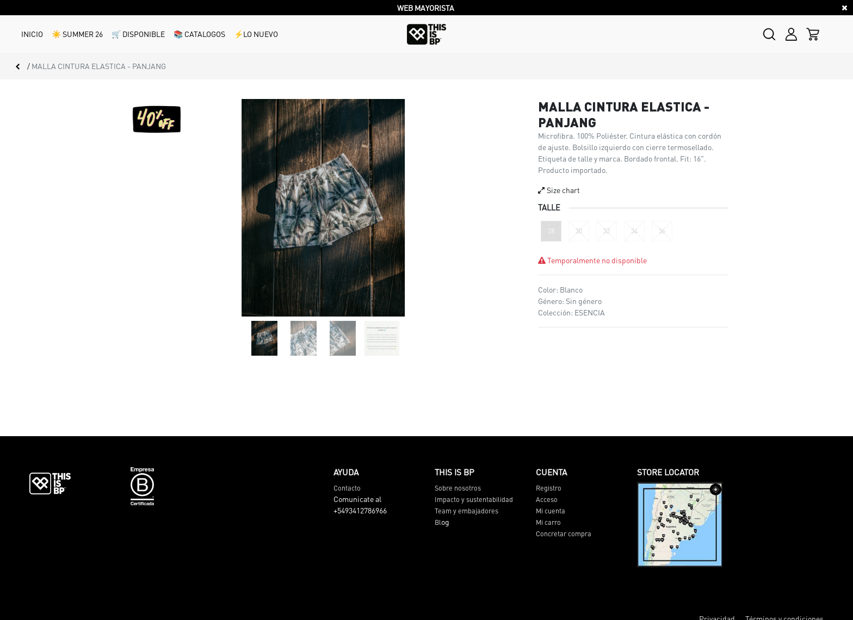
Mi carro (548, 522)
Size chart (559, 190)
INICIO (32, 34)
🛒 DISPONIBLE (138, 34)
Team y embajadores (466, 510)
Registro (548, 487)
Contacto (347, 487)
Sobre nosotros (458, 487)
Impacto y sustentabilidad (474, 499)
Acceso (547, 499)
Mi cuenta (550, 510)
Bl (438, 522)
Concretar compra (563, 533)
